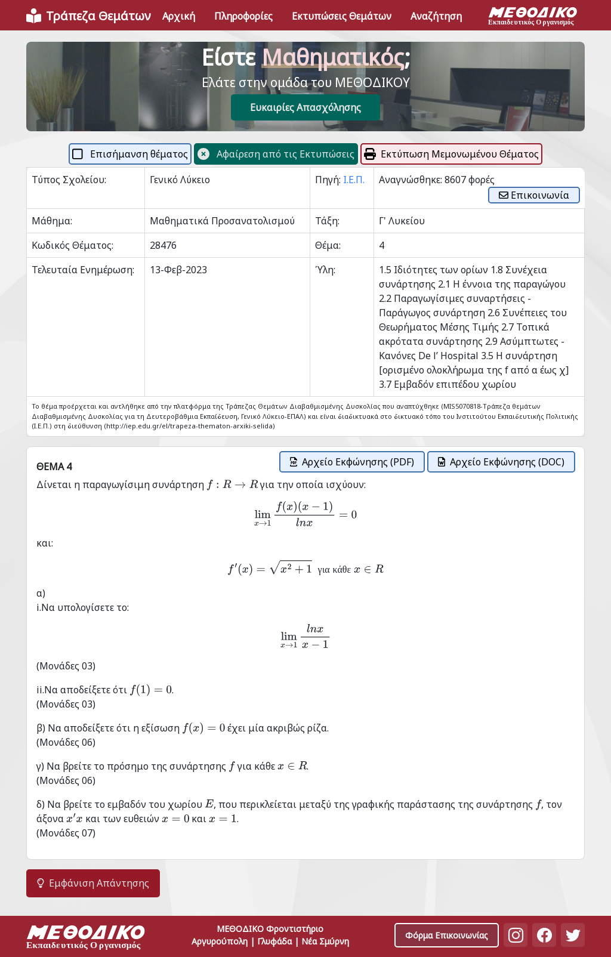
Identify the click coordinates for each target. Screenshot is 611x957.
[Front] (88, 16)
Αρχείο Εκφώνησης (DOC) (501, 461)
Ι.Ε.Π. (354, 179)
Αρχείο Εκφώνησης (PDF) (352, 461)
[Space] (86, 938)
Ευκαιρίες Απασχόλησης (305, 107)
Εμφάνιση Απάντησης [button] (93, 883)
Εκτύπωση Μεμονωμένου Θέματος (451, 153)
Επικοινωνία (534, 195)
